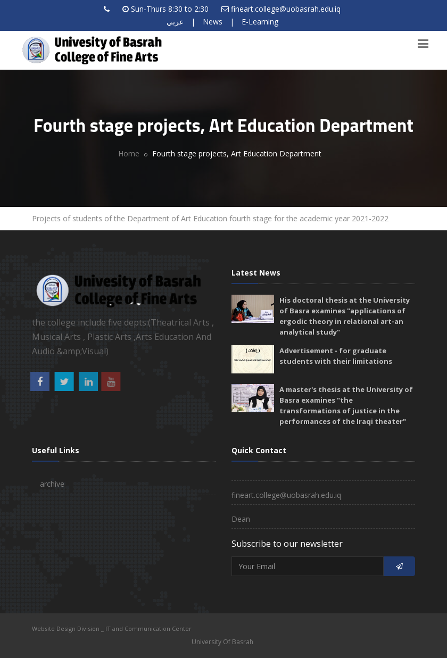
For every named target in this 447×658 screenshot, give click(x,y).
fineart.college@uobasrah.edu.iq (286, 9)
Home (128, 153)
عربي (175, 21)
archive (52, 484)
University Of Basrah (222, 641)
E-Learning (260, 21)
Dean (240, 519)
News (212, 21)
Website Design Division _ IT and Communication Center (112, 628)
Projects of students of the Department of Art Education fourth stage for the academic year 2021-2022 (210, 218)
